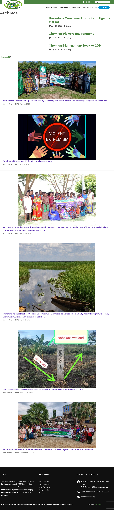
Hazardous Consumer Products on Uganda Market (79, 20)
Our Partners (44, 487)
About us (55, 7)
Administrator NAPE (11, 104)
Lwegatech (98, 505)
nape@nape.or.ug (88, 496)
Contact (104, 7)
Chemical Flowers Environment (71, 34)
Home (48, 7)
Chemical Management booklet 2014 (75, 45)
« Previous (4, 57)
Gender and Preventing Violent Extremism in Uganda (27, 161)
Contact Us (44, 490)
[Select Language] (102, 2)
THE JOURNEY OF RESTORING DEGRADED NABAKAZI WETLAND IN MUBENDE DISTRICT (43, 389)
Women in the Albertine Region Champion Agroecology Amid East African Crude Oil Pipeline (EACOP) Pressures (55, 101)
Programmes (65, 7)
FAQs (95, 7)
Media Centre (88, 7)
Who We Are (44, 481)
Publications (76, 7)
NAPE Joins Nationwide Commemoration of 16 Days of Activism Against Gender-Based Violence (48, 449)
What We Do (44, 484)
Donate (42, 493)
